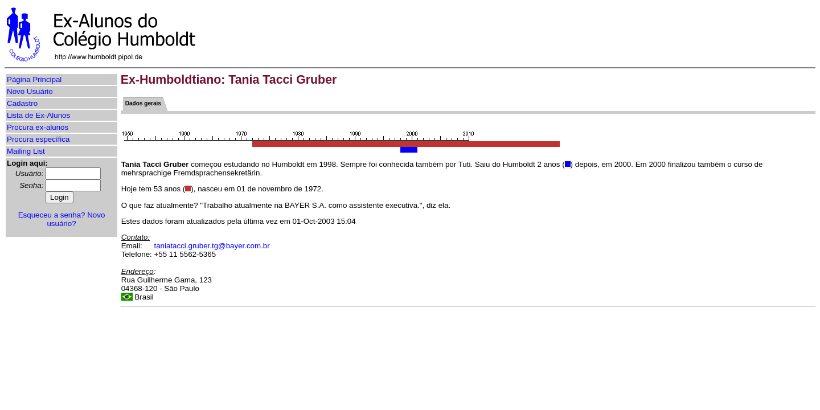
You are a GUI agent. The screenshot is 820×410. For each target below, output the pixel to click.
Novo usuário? (76, 219)
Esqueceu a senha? (51, 215)
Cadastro (22, 103)
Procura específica (38, 139)
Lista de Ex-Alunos (38, 115)
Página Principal (34, 79)
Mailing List (26, 151)
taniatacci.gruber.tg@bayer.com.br (212, 245)
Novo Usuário (30, 91)
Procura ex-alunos (37, 127)
